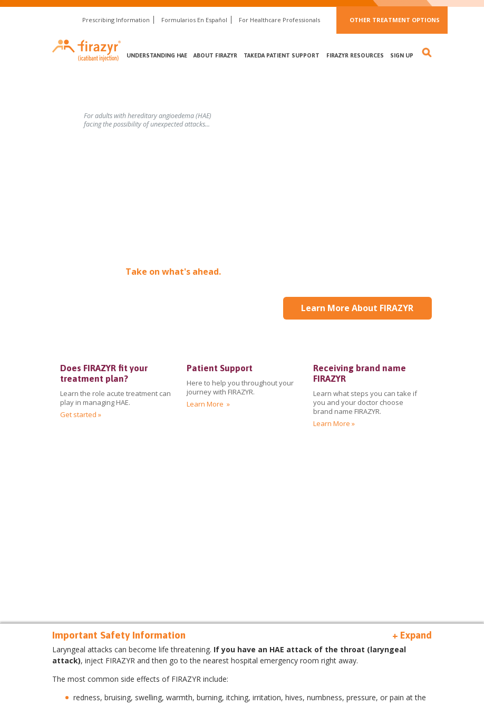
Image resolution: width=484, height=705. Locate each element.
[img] (368, 395)
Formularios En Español (194, 20)
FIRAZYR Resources (355, 55)
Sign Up (401, 55)
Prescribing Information (116, 20)
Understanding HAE (157, 55)
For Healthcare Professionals (279, 20)
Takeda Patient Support (282, 55)
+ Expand (412, 635)
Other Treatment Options (395, 20)
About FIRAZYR (215, 55)
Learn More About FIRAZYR (357, 308)
